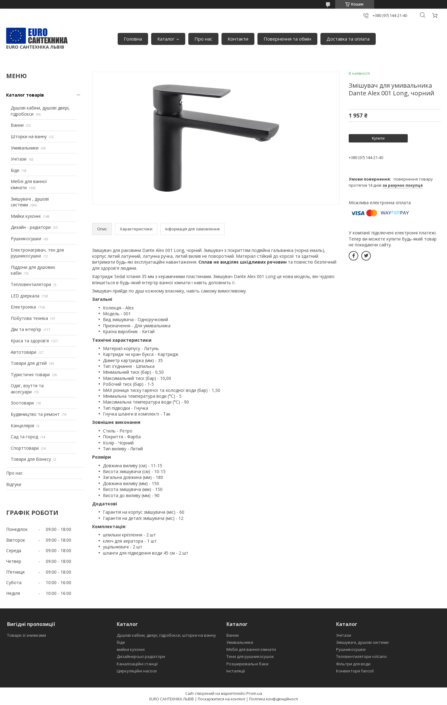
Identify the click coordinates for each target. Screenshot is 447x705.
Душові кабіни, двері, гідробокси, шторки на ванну (166, 635)
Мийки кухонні (26, 216)
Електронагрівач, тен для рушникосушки (37, 253)
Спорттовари (25, 448)
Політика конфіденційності (273, 699)
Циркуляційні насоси (137, 671)
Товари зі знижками (26, 635)
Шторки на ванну (29, 136)
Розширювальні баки (247, 664)
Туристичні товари (30, 374)
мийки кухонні (131, 649)
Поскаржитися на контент (221, 699)
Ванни (17, 125)
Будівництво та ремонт (35, 414)
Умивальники (24, 148)
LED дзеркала (25, 296)
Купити (378, 138)
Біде (15, 170)
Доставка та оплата (348, 39)
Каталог (165, 39)
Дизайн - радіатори (31, 227)
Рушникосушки (26, 238)
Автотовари (23, 352)
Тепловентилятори (31, 284)
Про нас (203, 39)
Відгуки (13, 484)
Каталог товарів (25, 95)
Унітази (18, 159)
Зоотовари (22, 403)
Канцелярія (22, 425)
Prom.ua (254, 693)
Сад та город (24, 437)
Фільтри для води (353, 664)
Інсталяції (235, 671)
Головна (133, 39)
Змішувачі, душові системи (362, 642)
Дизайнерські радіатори (141, 656)
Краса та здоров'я (30, 341)
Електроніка (23, 307)
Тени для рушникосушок (250, 656)
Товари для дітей (29, 363)
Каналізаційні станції (137, 664)
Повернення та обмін (287, 39)
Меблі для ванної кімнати (251, 649)
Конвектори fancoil (355, 671)
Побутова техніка (29, 318)
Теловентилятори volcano (361, 656)
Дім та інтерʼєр (26, 329)
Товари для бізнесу (31, 459)
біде (121, 642)
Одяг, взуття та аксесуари (27, 389)
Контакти (238, 39)
